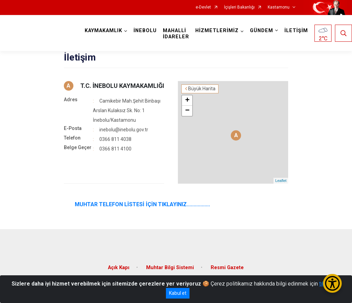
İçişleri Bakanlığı (239, 7)
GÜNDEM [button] (261, 31)
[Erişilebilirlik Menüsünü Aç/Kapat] (332, 283)
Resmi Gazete (227, 268)
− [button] (187, 111)
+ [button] (187, 100)
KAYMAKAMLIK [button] (103, 31)
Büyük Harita (201, 88)
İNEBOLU (145, 31)
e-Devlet (203, 7)
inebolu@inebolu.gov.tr (123, 129)
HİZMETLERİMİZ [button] (217, 31)
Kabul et (177, 293)
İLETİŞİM (296, 31)
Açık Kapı (118, 268)
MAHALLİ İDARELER (176, 34)
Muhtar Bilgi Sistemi (170, 268)
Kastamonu (279, 7)
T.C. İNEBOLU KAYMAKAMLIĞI (122, 85)
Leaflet (280, 181)
